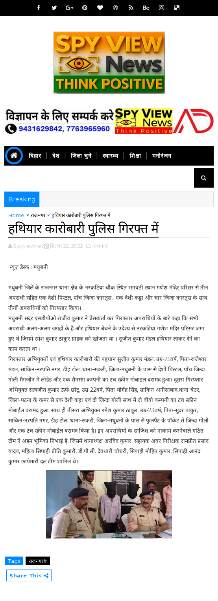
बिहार (35, 155)
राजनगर (38, 215)
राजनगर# (38, 561)
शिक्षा (135, 155)
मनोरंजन (162, 155)
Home (16, 215)
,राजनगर (100, 246)
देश (56, 155)
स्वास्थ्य (110, 155)
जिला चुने (81, 155)
